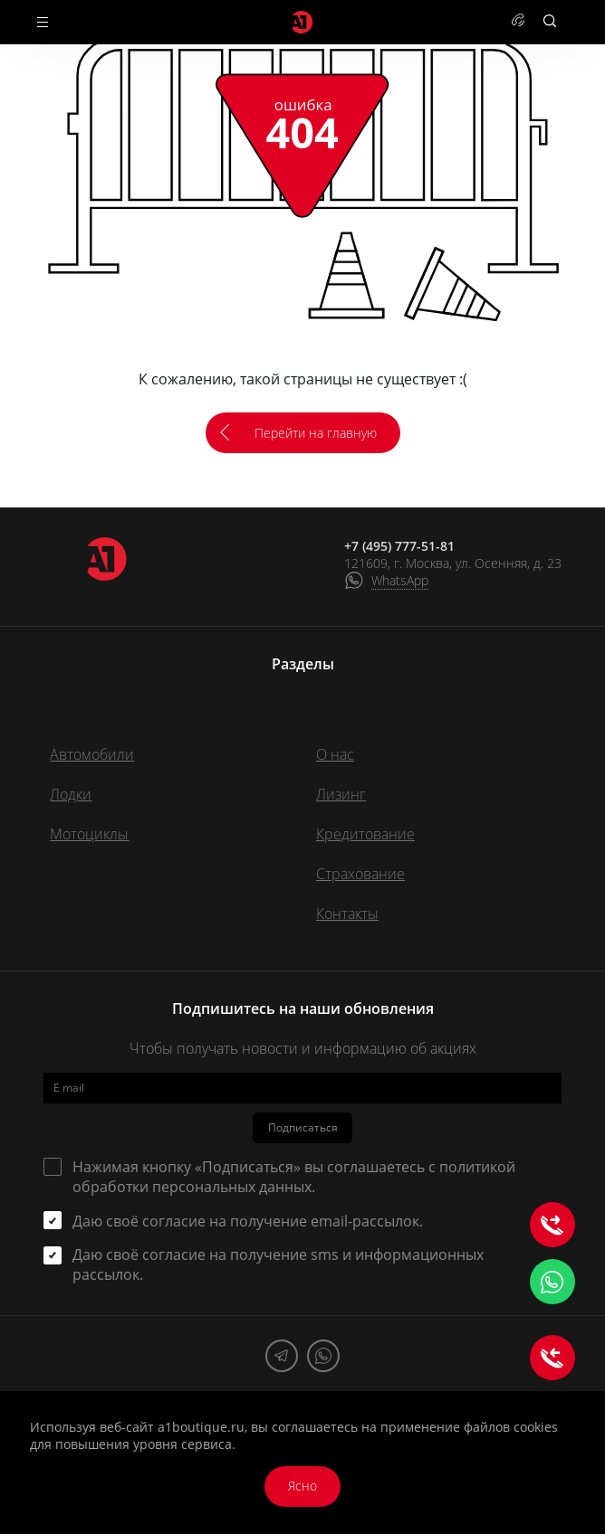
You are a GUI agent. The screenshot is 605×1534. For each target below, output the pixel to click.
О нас (335, 754)
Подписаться (303, 1127)
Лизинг (341, 794)
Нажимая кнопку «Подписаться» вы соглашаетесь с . (293, 1177)
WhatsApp (399, 580)
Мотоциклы (89, 834)
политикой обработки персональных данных (293, 1177)
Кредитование (365, 834)
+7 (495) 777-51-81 (399, 546)
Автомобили (92, 754)
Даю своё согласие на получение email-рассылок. (247, 1221)
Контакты (347, 913)
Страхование (360, 874)
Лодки (70, 794)
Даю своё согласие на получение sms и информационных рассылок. (278, 1264)
